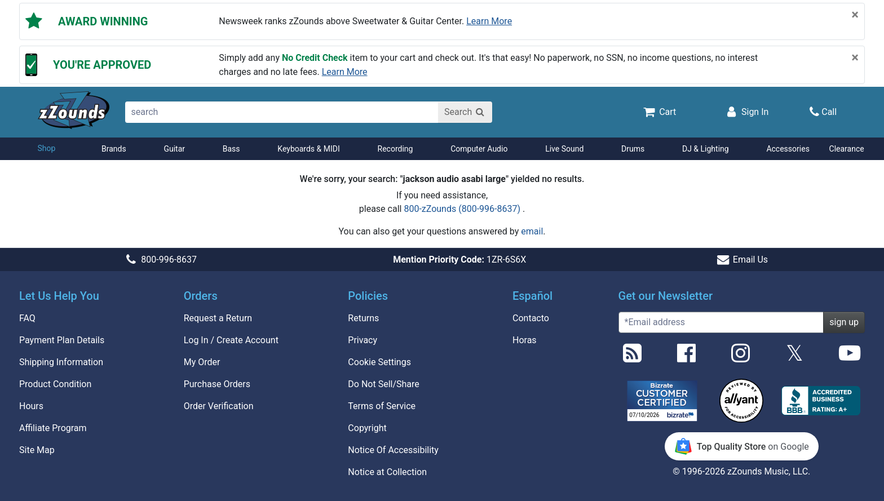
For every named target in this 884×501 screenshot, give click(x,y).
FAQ (27, 318)
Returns (363, 318)
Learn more (489, 21)
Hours (31, 406)
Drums (632, 148)
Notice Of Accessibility (393, 450)
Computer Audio (478, 148)
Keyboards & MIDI (308, 148)
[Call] (823, 111)
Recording (395, 148)
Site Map (37, 450)
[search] (282, 112)
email (532, 231)
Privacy (362, 340)
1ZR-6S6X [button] (459, 259)
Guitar (174, 148)
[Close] (855, 14)
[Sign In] (746, 111)
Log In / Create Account (231, 340)
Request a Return (218, 318)
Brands (113, 148)
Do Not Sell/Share (383, 384)
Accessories (787, 148)
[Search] (465, 112)
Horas (524, 340)
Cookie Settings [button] (379, 362)
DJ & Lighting (705, 148)
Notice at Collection (387, 472)
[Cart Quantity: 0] (659, 111)
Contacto (530, 318)
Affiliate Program (53, 428)
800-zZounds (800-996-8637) (463, 208)
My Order (202, 362)
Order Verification (219, 406)
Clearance (846, 148)
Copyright (367, 428)
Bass (231, 148)
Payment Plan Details (61, 340)
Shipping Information (61, 362)
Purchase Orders (217, 384)
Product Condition (55, 384)
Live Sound (564, 148)
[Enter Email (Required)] (721, 322)
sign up (844, 322)
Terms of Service (382, 406)
